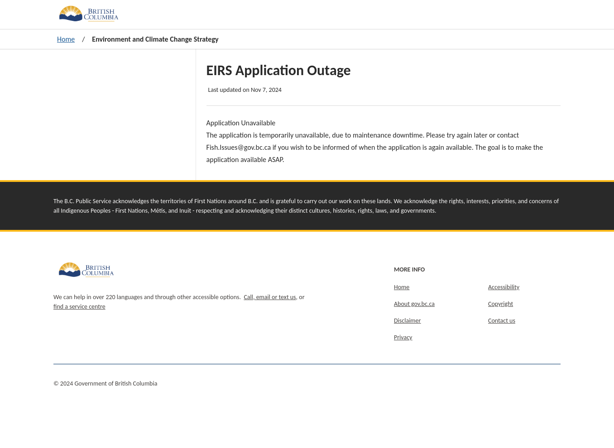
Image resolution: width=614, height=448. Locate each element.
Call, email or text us (270, 297)
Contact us (501, 320)
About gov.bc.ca (414, 304)
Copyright (500, 304)
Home (66, 39)
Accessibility (503, 287)
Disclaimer (407, 320)
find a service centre (79, 306)
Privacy (403, 337)
